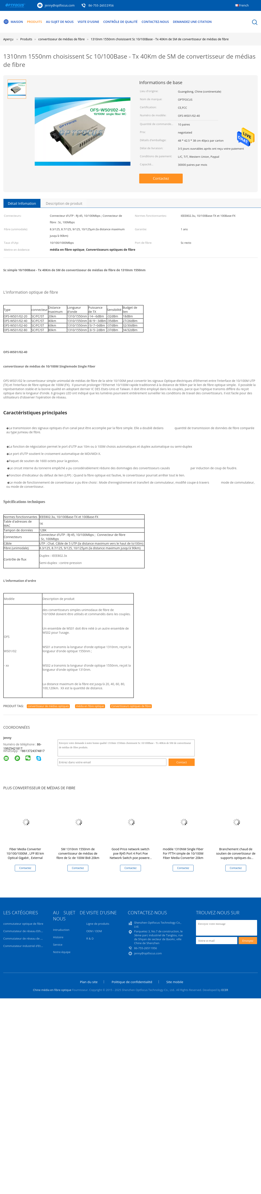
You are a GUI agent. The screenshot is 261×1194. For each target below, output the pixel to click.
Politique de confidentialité (132, 981)
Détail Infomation (22, 203)
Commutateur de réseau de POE (24, 938)
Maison (13, 22)
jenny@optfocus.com (60, 5)
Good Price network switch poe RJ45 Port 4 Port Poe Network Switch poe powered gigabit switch (130, 855)
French (244, 5)
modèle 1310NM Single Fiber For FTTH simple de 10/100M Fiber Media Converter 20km (183, 853)
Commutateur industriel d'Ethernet (26, 946)
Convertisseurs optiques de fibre (131, 706)
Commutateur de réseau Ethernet (25, 931)
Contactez (161, 178)
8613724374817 (33, 751)
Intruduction (61, 930)
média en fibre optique (90, 706)
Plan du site (88, 981)
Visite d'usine (88, 22)
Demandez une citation (192, 22)
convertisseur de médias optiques (48, 706)
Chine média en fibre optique (52, 990)
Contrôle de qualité (120, 22)
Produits (34, 22)
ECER (224, 990)
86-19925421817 (22, 746)
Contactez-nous (155, 22)
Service (57, 945)
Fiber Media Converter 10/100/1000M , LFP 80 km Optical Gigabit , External (25, 853)
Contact (181, 762)
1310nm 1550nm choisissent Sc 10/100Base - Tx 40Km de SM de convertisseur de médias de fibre (160, 39)
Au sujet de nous (60, 22)
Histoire (58, 937)
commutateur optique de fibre (23, 924)
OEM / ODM (94, 931)
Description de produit (64, 203)
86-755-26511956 (101, 5)
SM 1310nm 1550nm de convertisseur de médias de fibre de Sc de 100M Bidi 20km (77, 853)
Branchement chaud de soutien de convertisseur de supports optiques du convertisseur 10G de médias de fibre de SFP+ (235, 858)
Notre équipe (61, 952)
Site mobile (174, 981)
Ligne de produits (97, 924)
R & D (90, 938)
